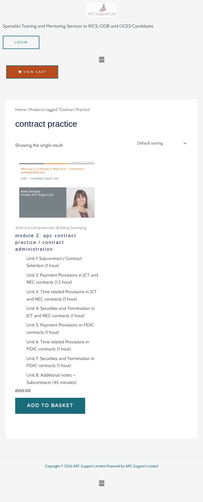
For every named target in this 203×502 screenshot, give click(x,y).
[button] (101, 60)
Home (20, 109)
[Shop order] (161, 143)
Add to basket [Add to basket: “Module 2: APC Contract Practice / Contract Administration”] (50, 405)
